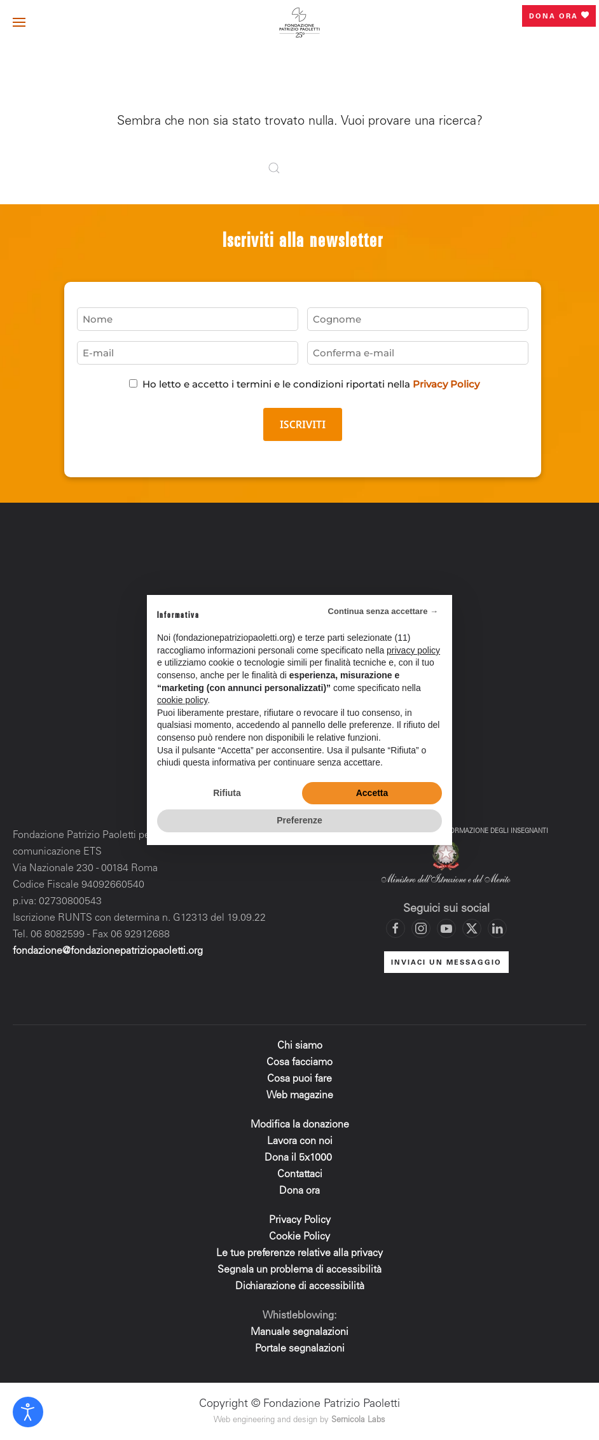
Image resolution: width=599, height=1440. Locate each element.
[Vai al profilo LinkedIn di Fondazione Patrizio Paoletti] (497, 928)
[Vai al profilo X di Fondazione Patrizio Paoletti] (471, 928)
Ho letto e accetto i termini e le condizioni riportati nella (310, 384)
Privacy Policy (446, 384)
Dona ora (559, 15)
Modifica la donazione (300, 1125)
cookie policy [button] (182, 700)
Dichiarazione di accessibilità (299, 1287)
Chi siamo (299, 1046)
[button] (19, 22)
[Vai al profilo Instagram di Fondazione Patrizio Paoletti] (420, 928)
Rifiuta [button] (227, 793)
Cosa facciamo (299, 1063)
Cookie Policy (299, 1237)
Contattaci (299, 1175)
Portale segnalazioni (300, 1349)
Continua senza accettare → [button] (383, 611)
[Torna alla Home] (299, 22)
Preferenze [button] (299, 820)
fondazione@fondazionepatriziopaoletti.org (108, 951)
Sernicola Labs (358, 1420)
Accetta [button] (372, 793)
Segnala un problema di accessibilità (299, 1270)
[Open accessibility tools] (28, 1412)
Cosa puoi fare (299, 1079)
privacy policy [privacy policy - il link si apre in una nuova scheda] (413, 650)
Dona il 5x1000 (299, 1158)
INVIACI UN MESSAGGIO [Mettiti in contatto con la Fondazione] (446, 963)
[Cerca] (299, 168)
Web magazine (299, 1096)
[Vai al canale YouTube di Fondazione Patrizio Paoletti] (446, 928)
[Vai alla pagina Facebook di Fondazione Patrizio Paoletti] (395, 928)
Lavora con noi (300, 1141)
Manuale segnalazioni (299, 1332)
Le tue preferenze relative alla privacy (299, 1253)
